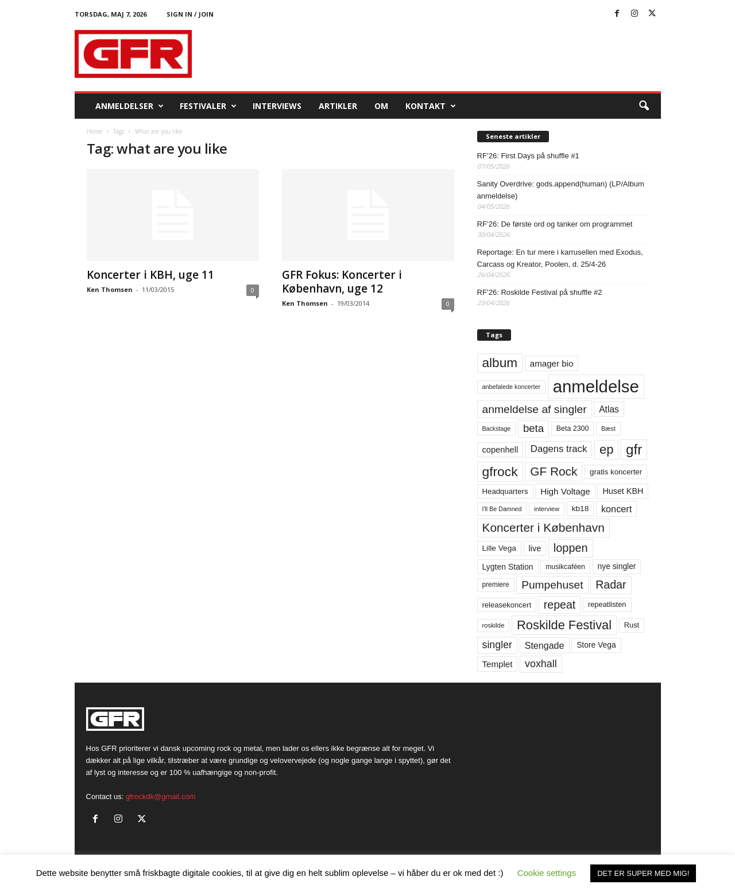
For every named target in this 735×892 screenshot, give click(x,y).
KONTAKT (430, 106)
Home (94, 131)
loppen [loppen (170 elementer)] (571, 548)
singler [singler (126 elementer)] (497, 645)
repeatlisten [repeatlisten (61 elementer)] (607, 604)
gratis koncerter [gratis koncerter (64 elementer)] (616, 472)
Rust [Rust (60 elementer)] (632, 625)
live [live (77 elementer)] (535, 548)
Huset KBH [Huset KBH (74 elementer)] (622, 491)
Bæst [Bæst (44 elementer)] (608, 428)
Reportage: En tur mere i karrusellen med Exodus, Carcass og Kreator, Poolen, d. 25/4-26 (560, 258)
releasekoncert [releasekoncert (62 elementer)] (507, 605)
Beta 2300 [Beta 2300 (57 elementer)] (572, 428)
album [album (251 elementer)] (500, 363)
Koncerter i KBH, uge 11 (150, 274)
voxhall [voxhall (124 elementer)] (541, 663)
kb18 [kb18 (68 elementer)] (580, 508)
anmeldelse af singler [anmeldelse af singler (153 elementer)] (534, 409)
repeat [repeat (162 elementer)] (560, 604)
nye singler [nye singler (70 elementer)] (617, 566)
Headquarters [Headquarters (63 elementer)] (505, 491)
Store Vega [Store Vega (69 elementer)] (596, 644)
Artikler (338, 105)
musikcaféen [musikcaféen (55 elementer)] (565, 567)
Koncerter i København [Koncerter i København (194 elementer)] (543, 527)
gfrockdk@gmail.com (161, 796)
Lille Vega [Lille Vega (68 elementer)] (499, 548)
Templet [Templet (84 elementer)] (497, 664)
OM (381, 105)
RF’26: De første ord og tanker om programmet (555, 224)
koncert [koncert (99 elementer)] (616, 509)
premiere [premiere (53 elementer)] (495, 585)
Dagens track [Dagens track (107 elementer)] (559, 448)
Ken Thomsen (110, 289)
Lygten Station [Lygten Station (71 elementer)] (507, 566)
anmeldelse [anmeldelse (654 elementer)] (596, 386)
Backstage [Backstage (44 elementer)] (496, 428)
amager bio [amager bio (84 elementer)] (552, 363)
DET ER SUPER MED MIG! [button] (643, 873)
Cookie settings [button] (547, 873)
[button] (643, 106)
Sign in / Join (190, 14)
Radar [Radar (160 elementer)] (610, 584)
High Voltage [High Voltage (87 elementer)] (565, 491)
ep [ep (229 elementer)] (606, 449)
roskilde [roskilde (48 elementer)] (493, 625)
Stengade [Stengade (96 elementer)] (544, 645)
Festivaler (208, 106)
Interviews (277, 105)
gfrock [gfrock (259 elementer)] (500, 471)
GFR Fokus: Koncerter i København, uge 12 (342, 281)
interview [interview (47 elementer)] (546, 508)
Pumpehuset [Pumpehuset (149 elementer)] (552, 585)
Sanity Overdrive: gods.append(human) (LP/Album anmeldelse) (560, 190)
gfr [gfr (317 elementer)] (634, 449)
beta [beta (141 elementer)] (533, 428)
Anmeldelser (129, 106)
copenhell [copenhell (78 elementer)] (500, 449)
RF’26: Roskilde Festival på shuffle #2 (539, 292)
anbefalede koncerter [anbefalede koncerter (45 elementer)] (511, 386)
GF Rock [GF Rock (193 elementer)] (553, 471)
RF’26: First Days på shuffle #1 (528, 155)
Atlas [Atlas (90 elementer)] (609, 409)
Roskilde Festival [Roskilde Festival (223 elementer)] (564, 625)
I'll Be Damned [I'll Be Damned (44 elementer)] (502, 508)
